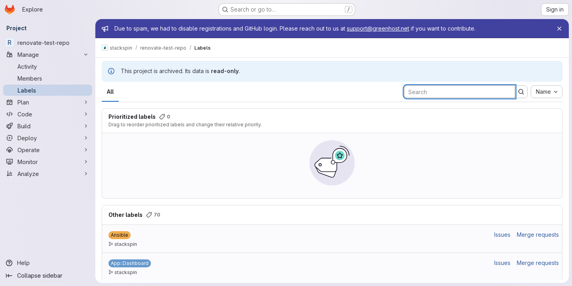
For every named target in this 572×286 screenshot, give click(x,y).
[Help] (47, 263)
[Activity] (47, 66)
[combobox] (546, 91)
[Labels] (47, 90)
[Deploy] (47, 137)
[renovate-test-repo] (47, 42)
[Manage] (47, 54)
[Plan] (47, 102)
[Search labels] (459, 91)
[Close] (559, 28)
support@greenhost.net (378, 28)
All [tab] (110, 91)
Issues (502, 234)
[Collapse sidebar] (47, 275)
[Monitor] (47, 161)
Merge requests (538, 234)
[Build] (47, 125)
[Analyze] (47, 173)
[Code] (47, 114)
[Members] (47, 78)
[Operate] (47, 149)
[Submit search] (521, 91)
